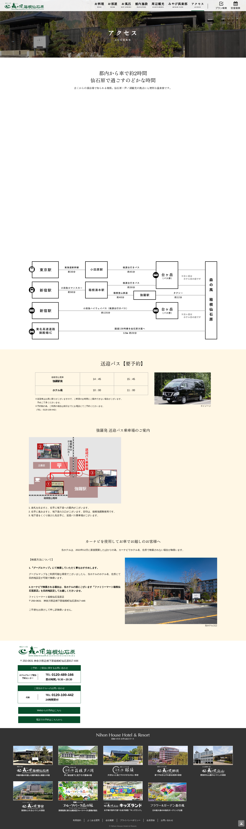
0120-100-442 (63, 695)
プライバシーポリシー (130, 820)
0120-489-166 (63, 675)
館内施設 (141, 5)
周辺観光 (158, 5)
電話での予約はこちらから (49, 719)
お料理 (99, 5)
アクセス (197, 5)
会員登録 (151, 820)
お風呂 (126, 5)
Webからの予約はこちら (49, 710)
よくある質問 (93, 820)
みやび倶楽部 (177, 5)
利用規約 (77, 820)
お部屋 (113, 5)
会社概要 (110, 820)
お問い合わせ (167, 820)
